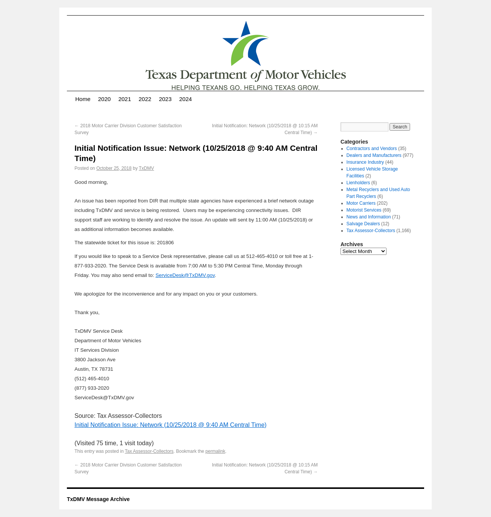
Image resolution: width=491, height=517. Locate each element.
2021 (124, 99)
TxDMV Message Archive (98, 499)
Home (82, 99)
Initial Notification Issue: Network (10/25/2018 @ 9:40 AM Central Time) (170, 425)
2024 (185, 99)
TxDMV (146, 168)
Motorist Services (364, 210)
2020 (104, 99)
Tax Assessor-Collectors (149, 451)
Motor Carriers (361, 203)
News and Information (369, 217)
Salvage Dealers (363, 223)
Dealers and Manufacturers (374, 155)
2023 (165, 99)
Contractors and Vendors (372, 148)
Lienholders (358, 182)
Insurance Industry (365, 162)
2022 (145, 99)
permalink (215, 451)
